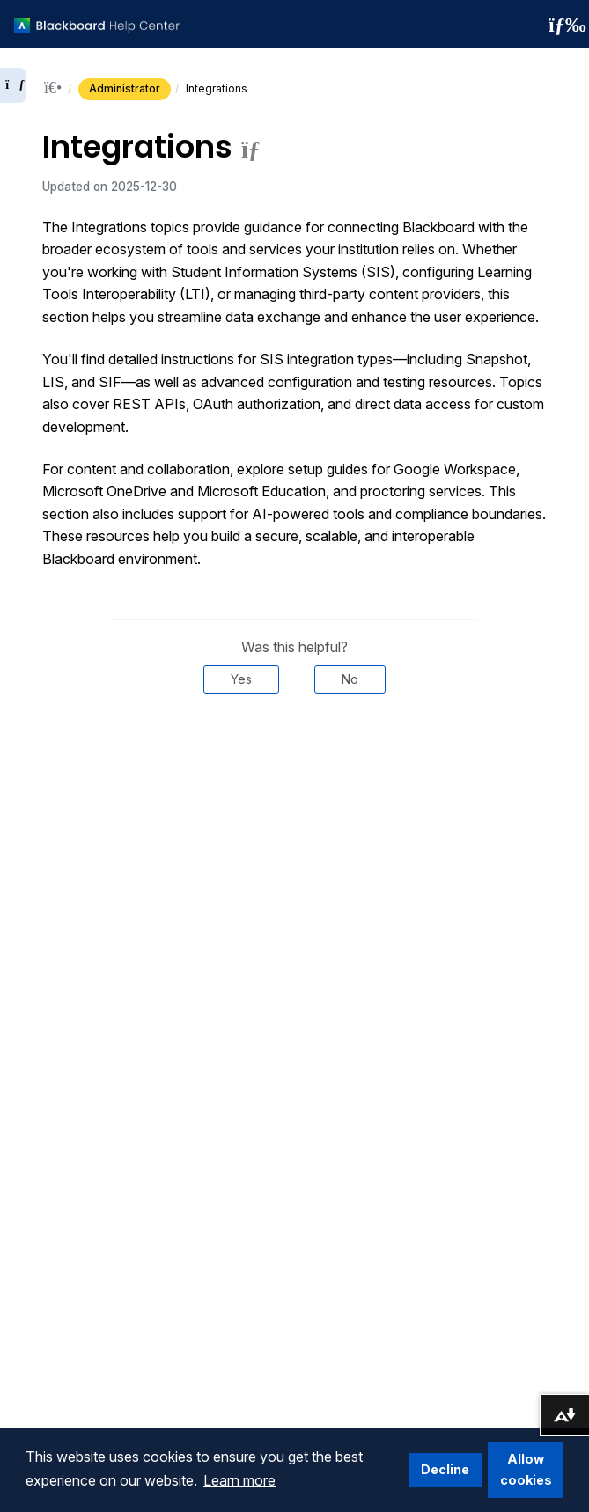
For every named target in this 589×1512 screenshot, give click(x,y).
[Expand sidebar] (13, 85)
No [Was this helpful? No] (350, 679)
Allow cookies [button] (526, 1469)
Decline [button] (445, 1469)
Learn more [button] (239, 1480)
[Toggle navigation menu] (561, 24)
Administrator (124, 88)
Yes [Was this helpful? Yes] (241, 679)
